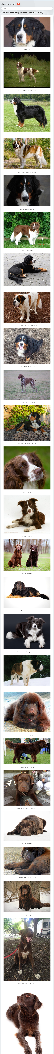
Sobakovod (8, 4)
